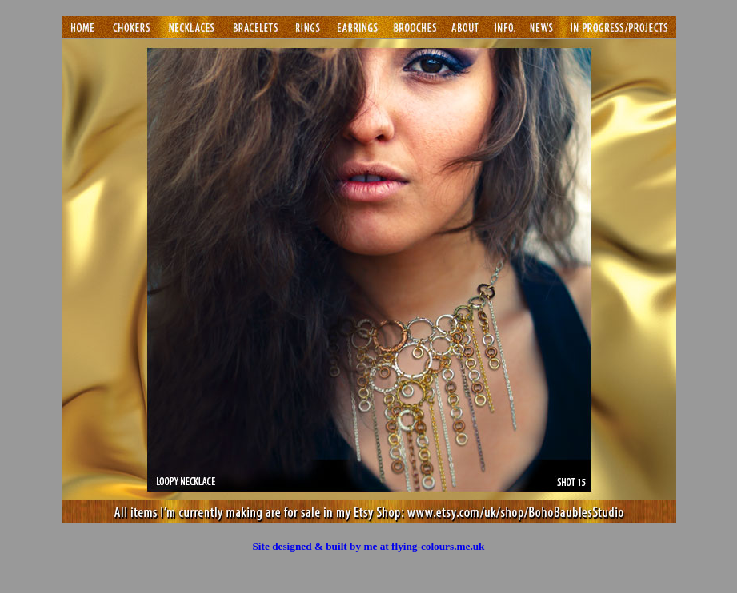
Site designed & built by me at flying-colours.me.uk (368, 546)
